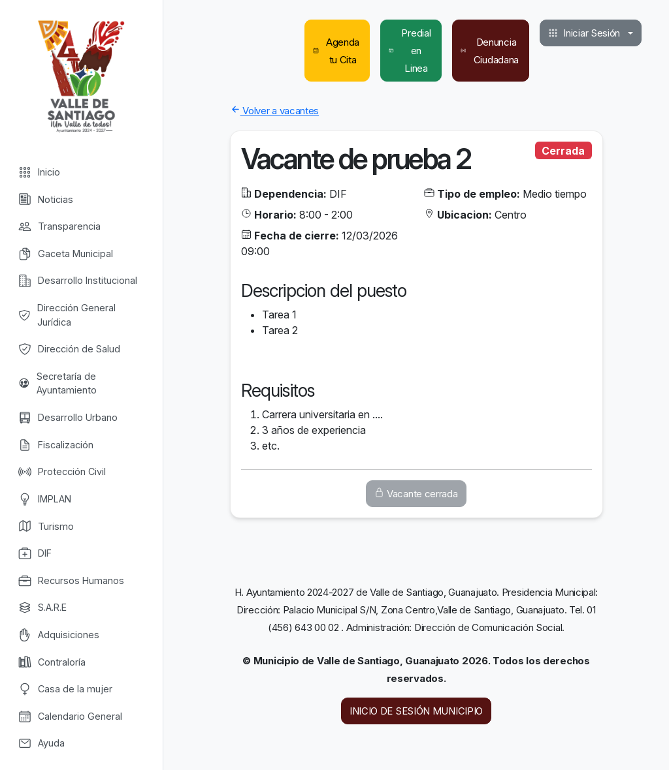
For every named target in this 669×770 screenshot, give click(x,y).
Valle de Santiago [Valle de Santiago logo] (81, 75)
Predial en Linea (410, 50)
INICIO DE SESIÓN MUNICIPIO (416, 711)
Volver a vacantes (275, 110)
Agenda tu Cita (336, 51)
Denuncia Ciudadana (490, 51)
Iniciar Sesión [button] (584, 33)
